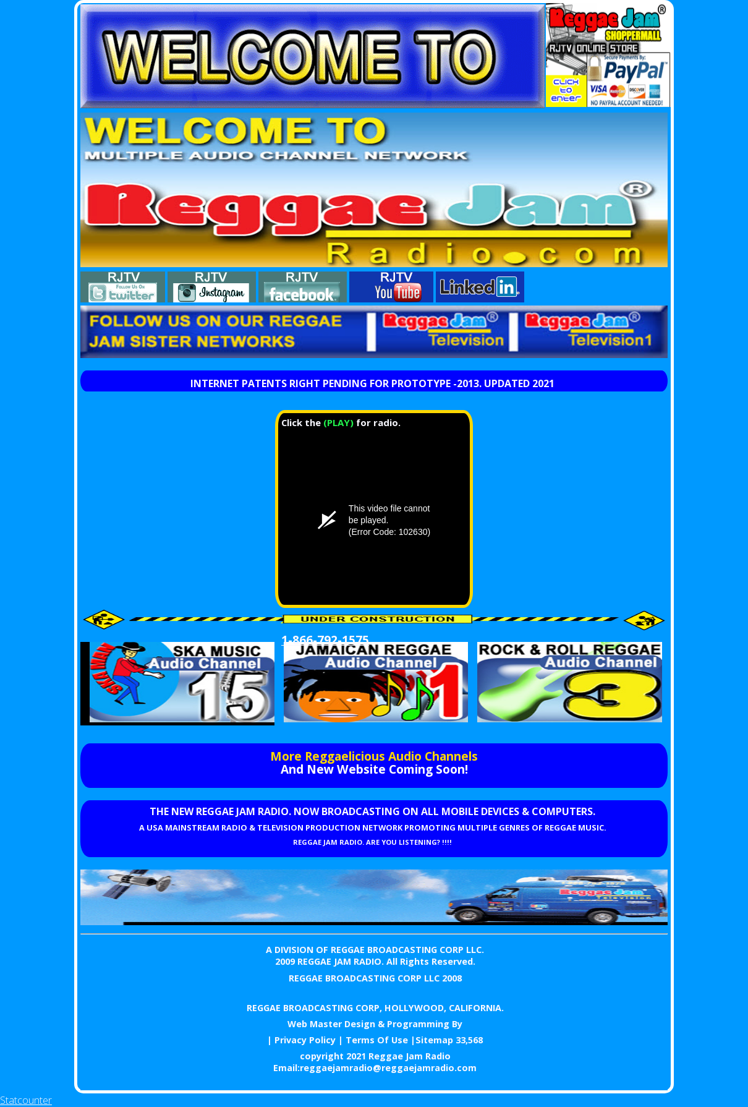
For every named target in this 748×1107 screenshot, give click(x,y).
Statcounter (26, 1100)
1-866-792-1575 (325, 639)
